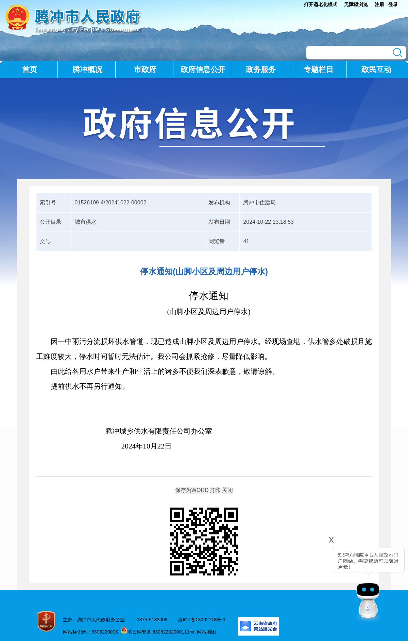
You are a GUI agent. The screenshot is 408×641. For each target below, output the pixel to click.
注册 (379, 4)
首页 (29, 69)
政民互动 (376, 69)
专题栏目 (319, 69)
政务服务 (261, 69)
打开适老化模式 (320, 4)
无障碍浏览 (356, 4)
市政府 (145, 69)
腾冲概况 (87, 69)
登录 (393, 4)
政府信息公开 (203, 69)
